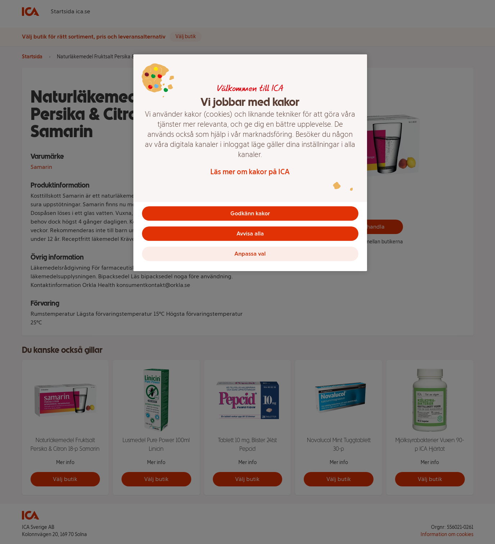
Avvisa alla (250, 233)
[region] (250, 162)
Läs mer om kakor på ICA (250, 171)
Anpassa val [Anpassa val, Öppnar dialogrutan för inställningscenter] (250, 253)
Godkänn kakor (250, 213)
